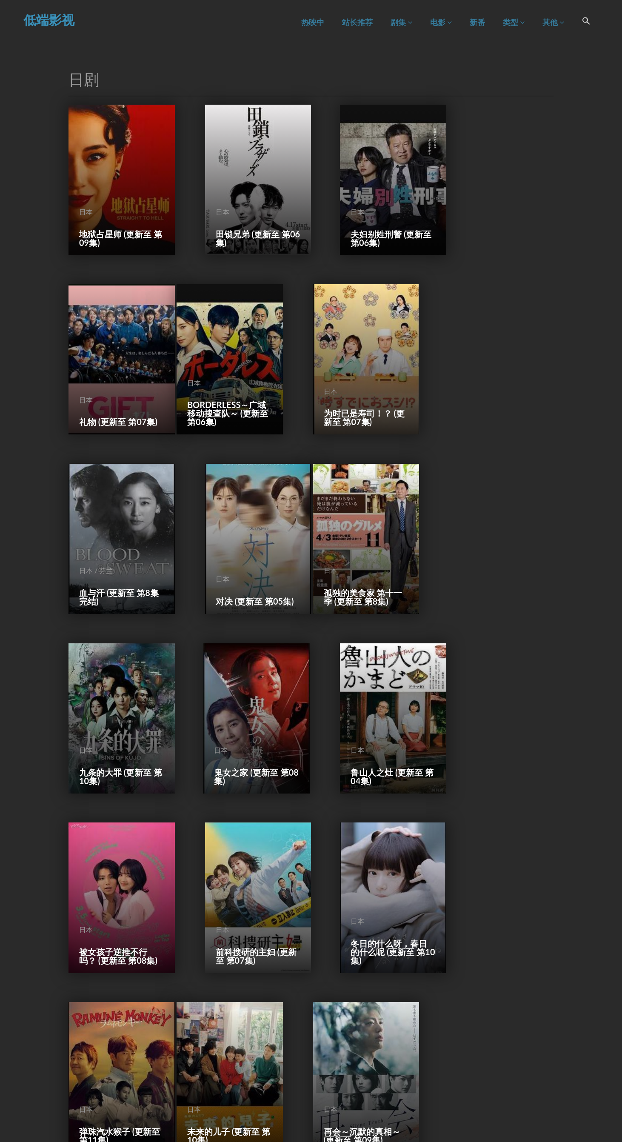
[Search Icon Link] (586, 22)
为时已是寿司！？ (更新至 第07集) (241, 391)
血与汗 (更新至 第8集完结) (370, 391)
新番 (477, 22)
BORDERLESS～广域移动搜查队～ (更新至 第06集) (115, 387)
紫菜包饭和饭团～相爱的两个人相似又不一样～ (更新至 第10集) (243, 1048)
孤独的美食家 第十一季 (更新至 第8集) (115, 557)
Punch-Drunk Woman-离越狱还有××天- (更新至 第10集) (372, 1048)
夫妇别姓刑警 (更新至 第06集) (371, 225)
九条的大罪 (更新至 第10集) (243, 557)
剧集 (401, 22)
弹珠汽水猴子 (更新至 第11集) (499, 724)
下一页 (371, 1110)
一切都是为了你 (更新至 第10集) (499, 1057)
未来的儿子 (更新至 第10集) (115, 890)
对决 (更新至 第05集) (496, 391)
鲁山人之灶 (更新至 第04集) (499, 557)
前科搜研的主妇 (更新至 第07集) (243, 724)
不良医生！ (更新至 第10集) (115, 1057)
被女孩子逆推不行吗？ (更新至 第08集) (113, 720)
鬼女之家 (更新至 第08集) (372, 557)
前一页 (250, 1110)
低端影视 (48, 19)
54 (347, 1110)
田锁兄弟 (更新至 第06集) (244, 225)
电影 (441, 22)
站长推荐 (357, 22)
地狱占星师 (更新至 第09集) (115, 225)
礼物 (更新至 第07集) (496, 225)
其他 (553, 22)
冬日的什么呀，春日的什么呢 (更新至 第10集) (371, 720)
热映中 (312, 22)
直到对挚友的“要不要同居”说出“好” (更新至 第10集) (499, 886)
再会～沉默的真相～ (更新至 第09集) (242, 890)
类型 (514, 22)
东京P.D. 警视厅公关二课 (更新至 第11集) (369, 886)
